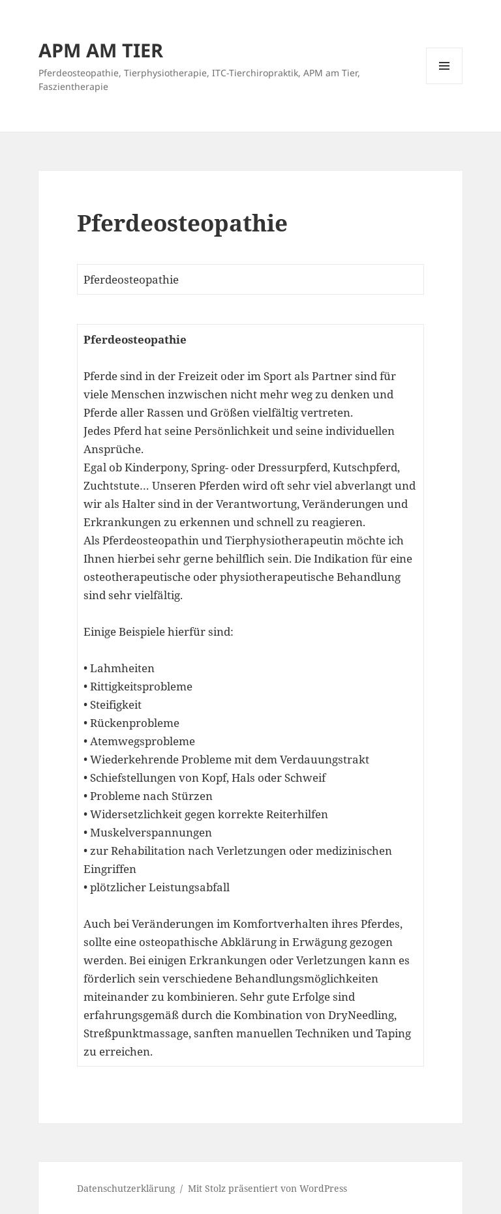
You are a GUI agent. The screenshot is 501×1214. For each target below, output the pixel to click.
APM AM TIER (100, 50)
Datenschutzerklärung (126, 1188)
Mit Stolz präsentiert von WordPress (267, 1188)
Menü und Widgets (445, 83)
